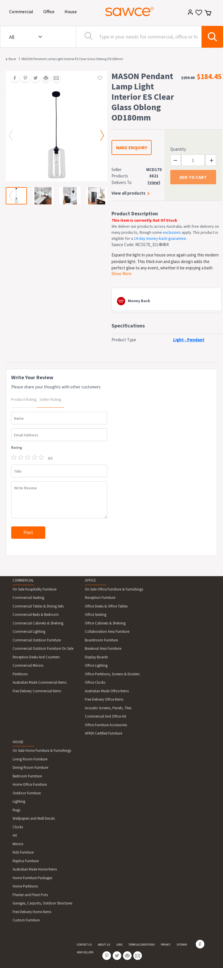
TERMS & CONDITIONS (141, 944)
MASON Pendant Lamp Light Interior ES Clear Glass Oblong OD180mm (72, 59)
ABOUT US (104, 944)
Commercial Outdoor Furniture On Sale (43, 648)
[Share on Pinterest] (23, 78)
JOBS (119, 944)
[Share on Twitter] (33, 78)
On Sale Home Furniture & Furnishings (42, 750)
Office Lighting (96, 665)
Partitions (20, 674)
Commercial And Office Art (105, 716)
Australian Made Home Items (35, 869)
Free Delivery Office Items (104, 699)
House (71, 11)
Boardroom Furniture (101, 640)
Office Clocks (95, 682)
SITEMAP (182, 944)
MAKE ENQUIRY (131, 147)
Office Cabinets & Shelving (105, 623)
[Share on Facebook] (13, 78)
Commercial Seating (28, 597)
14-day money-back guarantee (160, 238)
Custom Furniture (26, 920)
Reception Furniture (100, 597)
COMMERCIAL (23, 580)
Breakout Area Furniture (103, 648)
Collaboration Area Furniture (107, 631)
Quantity (178, 149)
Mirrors (18, 844)
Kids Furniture (23, 852)
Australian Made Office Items (107, 691)
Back (12, 59)
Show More (122, 273)
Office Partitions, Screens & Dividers (112, 674)
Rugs (16, 810)
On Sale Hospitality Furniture (34, 589)
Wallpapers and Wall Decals (34, 818)
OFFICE (90, 580)
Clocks (18, 827)
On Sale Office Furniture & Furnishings (114, 589)
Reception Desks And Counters (36, 657)
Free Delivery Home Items (32, 911)
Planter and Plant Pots (30, 894)
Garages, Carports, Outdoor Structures (42, 903)
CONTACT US (84, 944)
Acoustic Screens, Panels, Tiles (108, 708)
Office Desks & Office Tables (106, 606)
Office (49, 11)
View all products (128, 193)
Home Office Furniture (30, 784)
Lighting (19, 801)
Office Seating (95, 614)
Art (15, 835)
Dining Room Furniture (30, 767)
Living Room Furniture (30, 759)
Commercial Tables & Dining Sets (38, 606)
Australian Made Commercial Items (39, 682)
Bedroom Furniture (27, 776)
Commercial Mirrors (28, 665)
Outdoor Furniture (27, 793)
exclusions (172, 232)
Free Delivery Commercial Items (37, 691)
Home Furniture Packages (32, 877)
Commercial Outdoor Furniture (37, 640)
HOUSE (18, 741)
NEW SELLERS (85, 952)
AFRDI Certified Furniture (103, 733)
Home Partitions (25, 886)
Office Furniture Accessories (106, 724)
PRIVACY (166, 944)
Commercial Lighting (29, 631)
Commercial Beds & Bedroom (36, 614)
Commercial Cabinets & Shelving (38, 623)
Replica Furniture (26, 860)
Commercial (22, 11)
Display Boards (96, 657)
